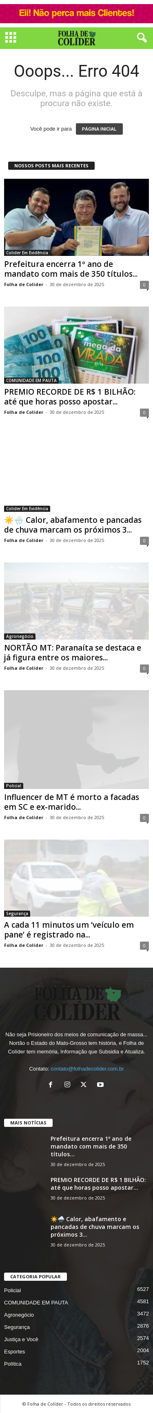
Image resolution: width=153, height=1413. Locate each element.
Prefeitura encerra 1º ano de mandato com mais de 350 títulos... (70, 269)
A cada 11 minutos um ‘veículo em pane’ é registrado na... (69, 930)
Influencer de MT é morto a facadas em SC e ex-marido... (71, 802)
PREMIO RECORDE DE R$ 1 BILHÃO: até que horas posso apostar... (69, 397)
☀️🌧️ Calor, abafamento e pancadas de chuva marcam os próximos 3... (73, 525)
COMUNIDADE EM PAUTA (31, 380)
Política (13, 1364)
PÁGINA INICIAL (99, 129)
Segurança (17, 913)
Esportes (14, 1352)
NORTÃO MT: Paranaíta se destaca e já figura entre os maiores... (72, 652)
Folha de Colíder (23, 284)
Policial (13, 786)
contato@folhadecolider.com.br (87, 1069)
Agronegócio (19, 636)
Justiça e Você (21, 1339)
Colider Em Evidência (27, 252)
